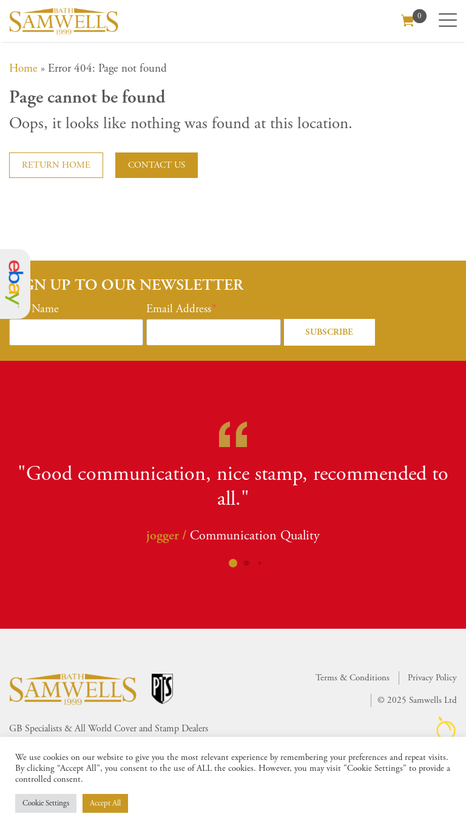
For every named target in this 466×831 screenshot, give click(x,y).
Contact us (156, 165)
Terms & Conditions (353, 677)
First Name (34, 309)
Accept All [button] (105, 803)
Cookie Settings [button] (45, 803)
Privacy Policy (432, 677)
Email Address (178, 309)
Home (23, 68)
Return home (56, 165)
